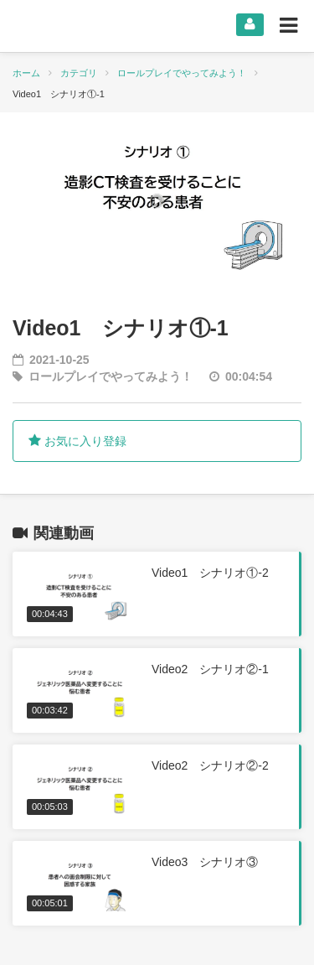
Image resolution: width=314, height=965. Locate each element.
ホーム (26, 73)
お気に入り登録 (77, 441)
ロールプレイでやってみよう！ (181, 73)
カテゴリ (78, 73)
